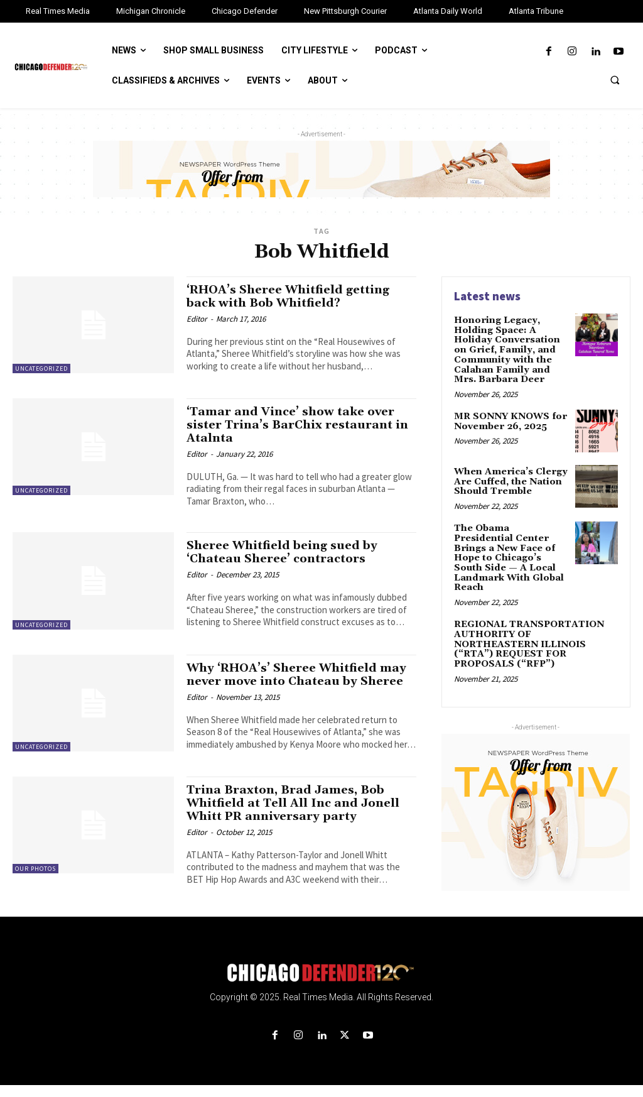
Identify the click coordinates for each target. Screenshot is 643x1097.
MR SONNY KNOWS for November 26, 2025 (509, 420)
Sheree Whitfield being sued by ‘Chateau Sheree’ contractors (285, 552)
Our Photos (35, 880)
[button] (614, 80)
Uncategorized (41, 368)
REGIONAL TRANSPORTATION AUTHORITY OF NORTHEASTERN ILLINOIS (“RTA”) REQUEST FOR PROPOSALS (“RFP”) (533, 626)
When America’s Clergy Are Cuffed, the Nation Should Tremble (508, 480)
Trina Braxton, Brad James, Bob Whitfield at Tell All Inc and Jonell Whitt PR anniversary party (295, 815)
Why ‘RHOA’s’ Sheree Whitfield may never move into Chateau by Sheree (290, 681)
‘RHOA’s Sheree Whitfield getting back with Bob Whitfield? (292, 296)
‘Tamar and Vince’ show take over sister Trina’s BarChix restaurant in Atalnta (298, 424)
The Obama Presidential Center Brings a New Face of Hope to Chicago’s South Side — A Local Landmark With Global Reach (511, 551)
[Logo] (321, 985)
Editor (196, 319)
